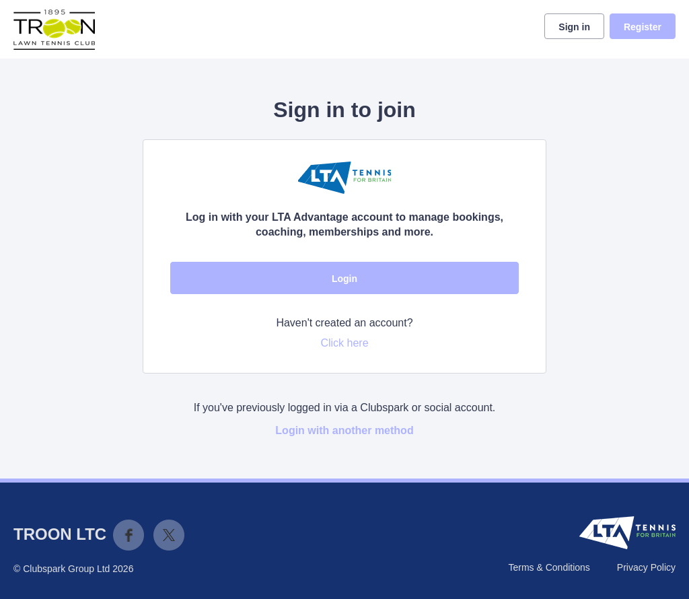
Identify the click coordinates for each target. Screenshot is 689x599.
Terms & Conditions (548, 567)
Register (642, 27)
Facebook (128, 535)
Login (344, 278)
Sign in (574, 27)
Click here (344, 343)
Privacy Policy (646, 567)
